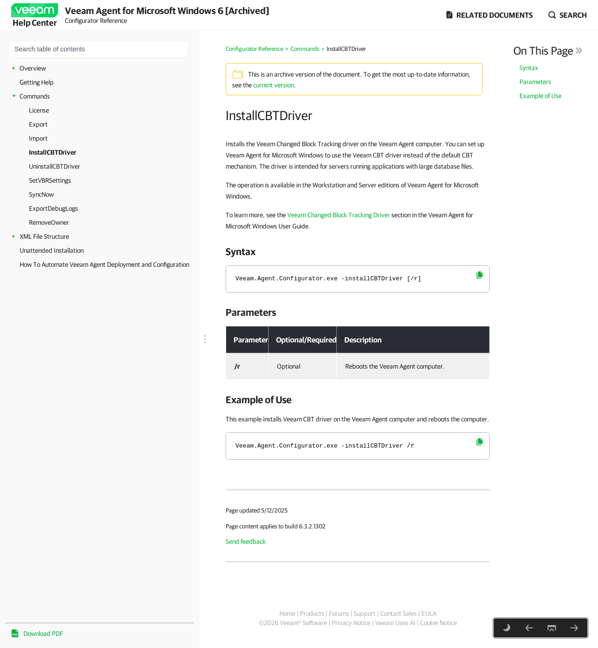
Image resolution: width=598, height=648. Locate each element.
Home (287, 613)
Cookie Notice (438, 623)
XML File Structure (44, 236)
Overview (33, 68)
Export (38, 124)
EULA (428, 613)
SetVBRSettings (50, 180)
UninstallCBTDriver (54, 166)
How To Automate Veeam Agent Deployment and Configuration (104, 264)
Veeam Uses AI (395, 623)
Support (365, 613)
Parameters (535, 81)
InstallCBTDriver (52, 152)
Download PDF (43, 633)
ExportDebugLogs (53, 208)
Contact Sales (398, 613)
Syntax (529, 67)
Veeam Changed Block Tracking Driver (338, 215)
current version (273, 85)
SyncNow (41, 194)
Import (38, 138)
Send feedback (246, 541)
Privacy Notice (351, 623)
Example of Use (541, 96)
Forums (339, 613)
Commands (35, 96)
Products (312, 613)
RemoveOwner (49, 222)
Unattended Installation (52, 250)
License (39, 110)
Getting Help (37, 82)
